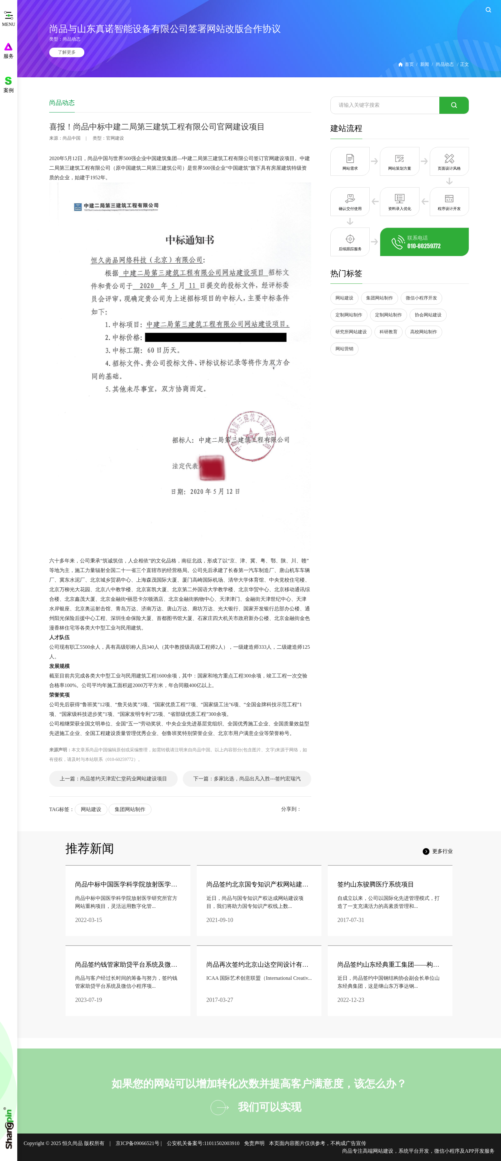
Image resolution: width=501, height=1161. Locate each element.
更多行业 (442, 851)
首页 (409, 64)
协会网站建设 (428, 315)
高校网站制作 (423, 331)
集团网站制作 (130, 809)
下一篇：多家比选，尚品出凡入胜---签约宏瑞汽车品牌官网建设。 (247, 781)
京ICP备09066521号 (137, 1143)
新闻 (424, 64)
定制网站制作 (348, 315)
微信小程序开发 (421, 298)
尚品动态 (445, 64)
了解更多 (67, 52)
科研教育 (388, 331)
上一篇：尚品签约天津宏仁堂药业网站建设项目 (113, 778)
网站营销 (344, 348)
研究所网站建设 (351, 331)
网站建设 (91, 809)
